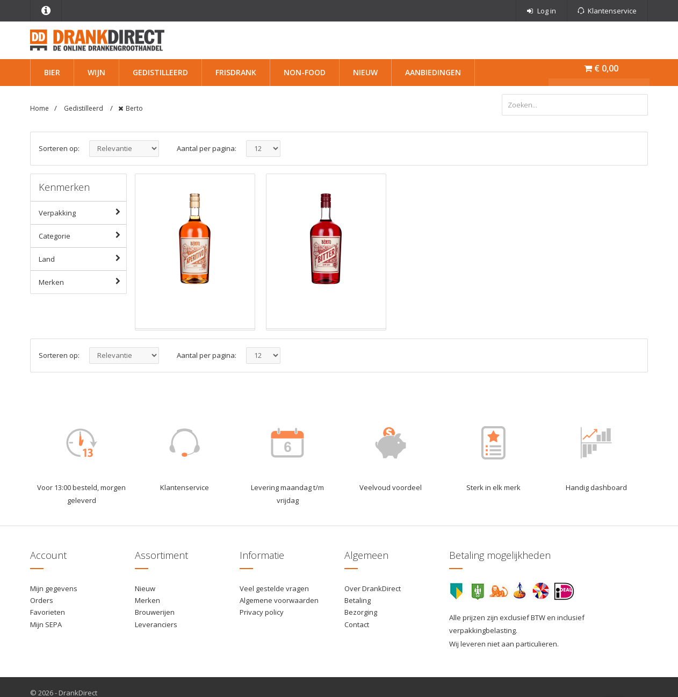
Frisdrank (235, 72)
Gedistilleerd (160, 72)
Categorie (82, 235)
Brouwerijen (155, 612)
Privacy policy (262, 612)
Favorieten (47, 612)
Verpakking (82, 212)
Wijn (96, 72)
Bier (52, 72)
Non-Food (305, 72)
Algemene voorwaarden (279, 600)
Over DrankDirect (372, 588)
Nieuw (365, 72)
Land (82, 258)
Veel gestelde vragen (274, 588)
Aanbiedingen (433, 72)
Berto (134, 108)
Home (39, 108)
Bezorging (360, 612)
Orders (41, 600)
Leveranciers (156, 624)
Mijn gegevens (53, 588)
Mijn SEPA (46, 624)
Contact (356, 624)
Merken (82, 281)
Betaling (357, 600)
